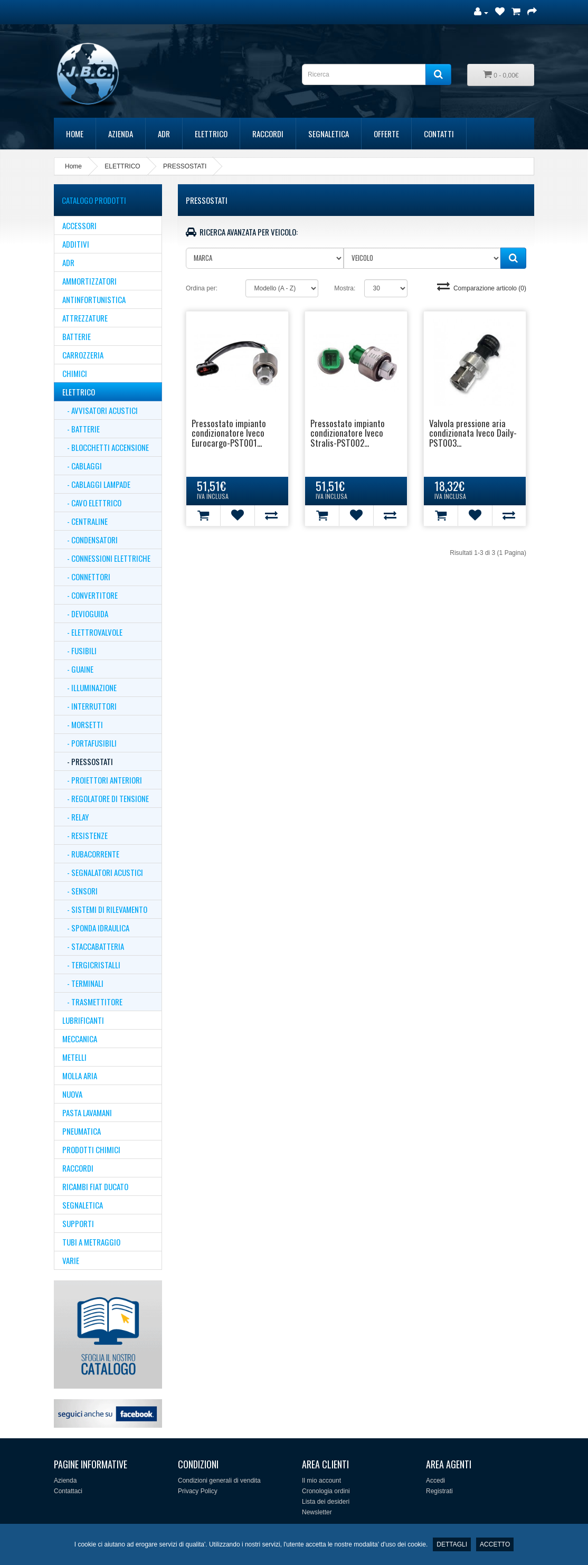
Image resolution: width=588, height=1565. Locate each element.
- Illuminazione (89, 687)
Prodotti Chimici (91, 1149)
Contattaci (68, 1491)
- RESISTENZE (85, 835)
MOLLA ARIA (79, 1075)
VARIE (70, 1260)
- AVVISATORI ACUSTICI (100, 410)
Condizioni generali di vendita (219, 1480)
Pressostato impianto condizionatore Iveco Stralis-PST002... (347, 433)
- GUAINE (77, 669)
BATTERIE (76, 336)
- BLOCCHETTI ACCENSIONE (105, 447)
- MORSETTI (82, 724)
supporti (78, 1223)
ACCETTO (495, 1544)
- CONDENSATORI (90, 539)
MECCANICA (79, 1038)
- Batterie (81, 429)
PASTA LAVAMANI (87, 1112)
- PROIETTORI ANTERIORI (102, 780)
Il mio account (321, 1480)
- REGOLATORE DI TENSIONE (105, 798)
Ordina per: (201, 288)
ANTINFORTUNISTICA (94, 299)
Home (74, 133)
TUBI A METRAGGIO (91, 1242)
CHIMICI (74, 373)
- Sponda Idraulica (95, 928)
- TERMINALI (82, 983)
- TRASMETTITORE (92, 1001)
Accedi (435, 1480)
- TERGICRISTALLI (91, 964)
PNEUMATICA (81, 1131)
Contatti (439, 133)
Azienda (120, 133)
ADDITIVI (75, 244)
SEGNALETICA (328, 133)
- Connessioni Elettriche (106, 558)
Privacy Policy (197, 1491)
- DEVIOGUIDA (85, 613)
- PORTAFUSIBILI (89, 743)
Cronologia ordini (326, 1491)
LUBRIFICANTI (83, 1020)
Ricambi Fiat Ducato (95, 1186)
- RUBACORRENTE (90, 854)
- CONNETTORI (86, 576)
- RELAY (75, 817)
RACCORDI (267, 133)
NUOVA (72, 1094)
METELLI (74, 1057)
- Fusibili (79, 650)
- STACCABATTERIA (93, 946)
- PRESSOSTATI (87, 761)
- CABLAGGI (82, 466)
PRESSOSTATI (184, 166)
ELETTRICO (211, 133)
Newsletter (317, 1512)
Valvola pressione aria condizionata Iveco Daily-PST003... (473, 433)
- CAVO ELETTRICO (91, 502)
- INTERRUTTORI (89, 706)
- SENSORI (80, 891)
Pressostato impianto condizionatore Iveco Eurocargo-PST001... (229, 433)
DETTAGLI (452, 1544)
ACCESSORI (79, 225)
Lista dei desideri (325, 1501)
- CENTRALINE (85, 521)
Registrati (439, 1491)
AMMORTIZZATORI (89, 281)
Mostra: (344, 288)
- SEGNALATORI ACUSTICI (102, 872)
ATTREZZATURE (85, 318)
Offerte (386, 133)
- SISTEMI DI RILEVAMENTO (104, 909)
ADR (164, 133)
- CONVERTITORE (90, 595)
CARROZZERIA (82, 355)
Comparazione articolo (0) (481, 288)
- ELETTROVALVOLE (92, 632)
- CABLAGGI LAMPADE (96, 484)
